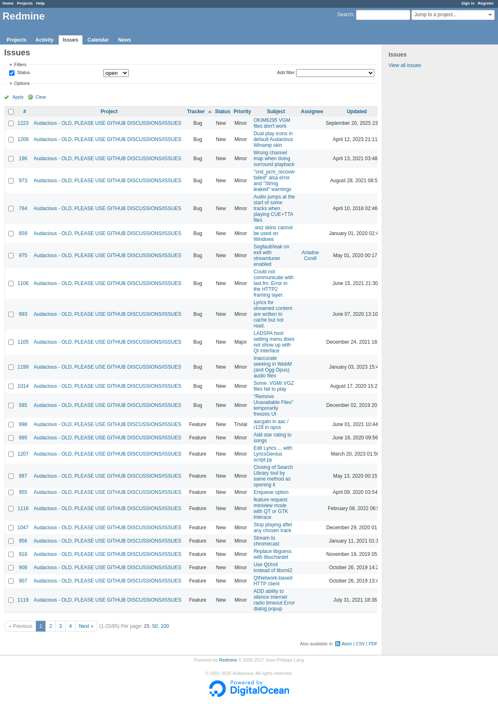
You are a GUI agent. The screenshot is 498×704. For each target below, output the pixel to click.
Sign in (468, 3)
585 (23, 405)
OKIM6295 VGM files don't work (272, 123)
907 (23, 581)
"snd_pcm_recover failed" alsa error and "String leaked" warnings (274, 180)
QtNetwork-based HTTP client (273, 581)
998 (23, 424)
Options (22, 83)
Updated (357, 111)
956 (23, 541)
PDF (373, 643)
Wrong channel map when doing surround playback (274, 158)
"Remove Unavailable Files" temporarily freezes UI (274, 405)
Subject (276, 111)
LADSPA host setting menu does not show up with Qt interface (274, 342)
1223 (23, 123)
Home (8, 3)
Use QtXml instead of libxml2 (273, 567)
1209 (23, 139)
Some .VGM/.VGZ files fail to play (274, 386)
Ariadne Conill (310, 255)
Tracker (196, 111)
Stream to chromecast (266, 541)
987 (23, 476)
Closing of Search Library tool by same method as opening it (273, 476)
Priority (242, 111)
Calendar (98, 40)
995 (23, 438)
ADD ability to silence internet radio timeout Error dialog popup (274, 600)
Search (345, 14)
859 (23, 233)
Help (40, 3)
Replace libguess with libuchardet (272, 554)
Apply (18, 96)
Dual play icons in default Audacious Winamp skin (273, 139)
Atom (346, 643)
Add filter (286, 72)
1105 (23, 342)
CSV (360, 643)
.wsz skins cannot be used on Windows (273, 233)
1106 (23, 283)
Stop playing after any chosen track (273, 527)
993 (23, 314)
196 (23, 158)
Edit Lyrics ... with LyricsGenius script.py (273, 454)
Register (486, 3)
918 (23, 554)
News (124, 40)
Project (109, 111)
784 (23, 208)
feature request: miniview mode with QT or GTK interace (271, 508)
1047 (23, 527)
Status (23, 72)
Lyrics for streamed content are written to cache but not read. (273, 314)
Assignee (312, 111)
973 (23, 180)
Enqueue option (271, 492)
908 (23, 567)
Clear (40, 96)
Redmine (228, 659)
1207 (23, 454)
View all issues (404, 65)
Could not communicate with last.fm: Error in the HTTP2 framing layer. (274, 283)
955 (23, 492)
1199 (23, 367)
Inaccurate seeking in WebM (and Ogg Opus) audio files (273, 367)
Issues (70, 40)
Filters (20, 64)
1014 (23, 386)
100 (165, 626)
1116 (23, 508)
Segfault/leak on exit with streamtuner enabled (271, 255)
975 (23, 255)
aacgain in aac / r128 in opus (271, 424)
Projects (25, 3)
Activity (44, 40)
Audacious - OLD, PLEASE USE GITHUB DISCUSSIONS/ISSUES (108, 123)
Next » (86, 626)
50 (155, 626)
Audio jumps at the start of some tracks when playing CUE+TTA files (274, 208)
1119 (23, 600)
